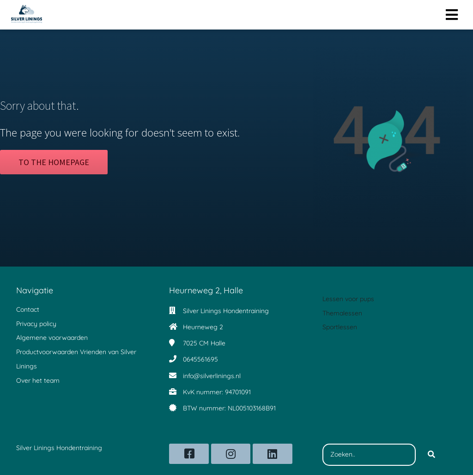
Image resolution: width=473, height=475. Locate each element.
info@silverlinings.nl (212, 376)
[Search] (431, 455)
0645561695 (200, 359)
